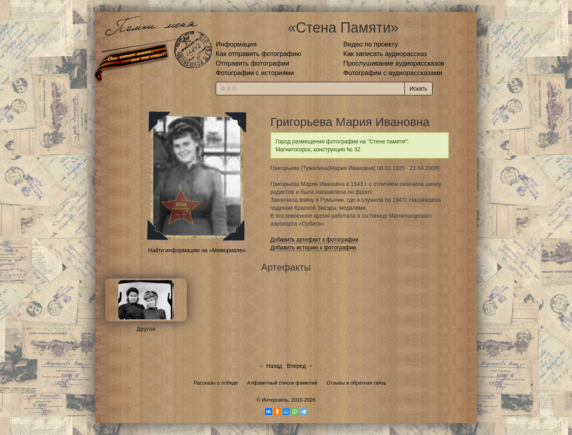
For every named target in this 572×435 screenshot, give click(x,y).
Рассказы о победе (216, 383)
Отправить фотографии (252, 63)
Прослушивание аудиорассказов (393, 63)
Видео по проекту (370, 44)
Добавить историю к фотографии (313, 247)
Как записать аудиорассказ (385, 54)
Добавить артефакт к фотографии (315, 239)
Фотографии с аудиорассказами (392, 73)
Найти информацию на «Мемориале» (196, 250)
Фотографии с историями (255, 73)
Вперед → (300, 366)
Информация (236, 44)
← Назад (270, 366)
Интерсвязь (275, 400)
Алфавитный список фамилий (282, 383)
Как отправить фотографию (258, 54)
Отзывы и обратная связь (356, 383)
